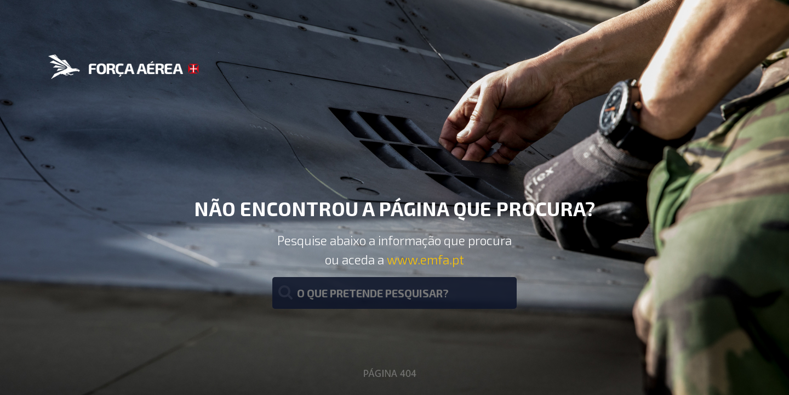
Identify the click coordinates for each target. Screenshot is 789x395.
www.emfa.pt (425, 259)
